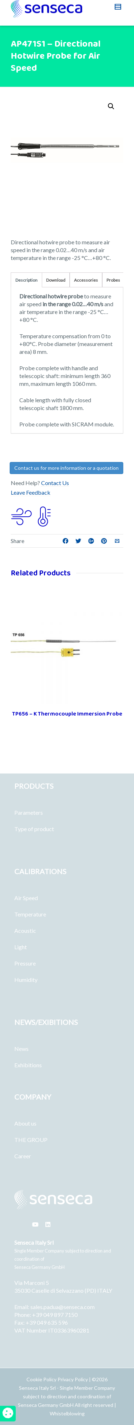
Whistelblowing (67, 1413)
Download (55, 280)
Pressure (25, 963)
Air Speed (26, 897)
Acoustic (25, 930)
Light (20, 946)
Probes (113, 280)
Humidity (26, 979)
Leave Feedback (30, 492)
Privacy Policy (73, 1379)
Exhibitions (28, 1065)
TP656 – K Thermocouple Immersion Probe (67, 713)
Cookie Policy (42, 1379)
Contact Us (55, 482)
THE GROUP (31, 1139)
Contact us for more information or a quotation (66, 468)
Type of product (34, 828)
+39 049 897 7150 (55, 1314)
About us (25, 1123)
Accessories (86, 280)
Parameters (28, 812)
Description (26, 280)
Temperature (30, 914)
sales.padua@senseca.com (62, 1306)
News (21, 1048)
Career (22, 1156)
